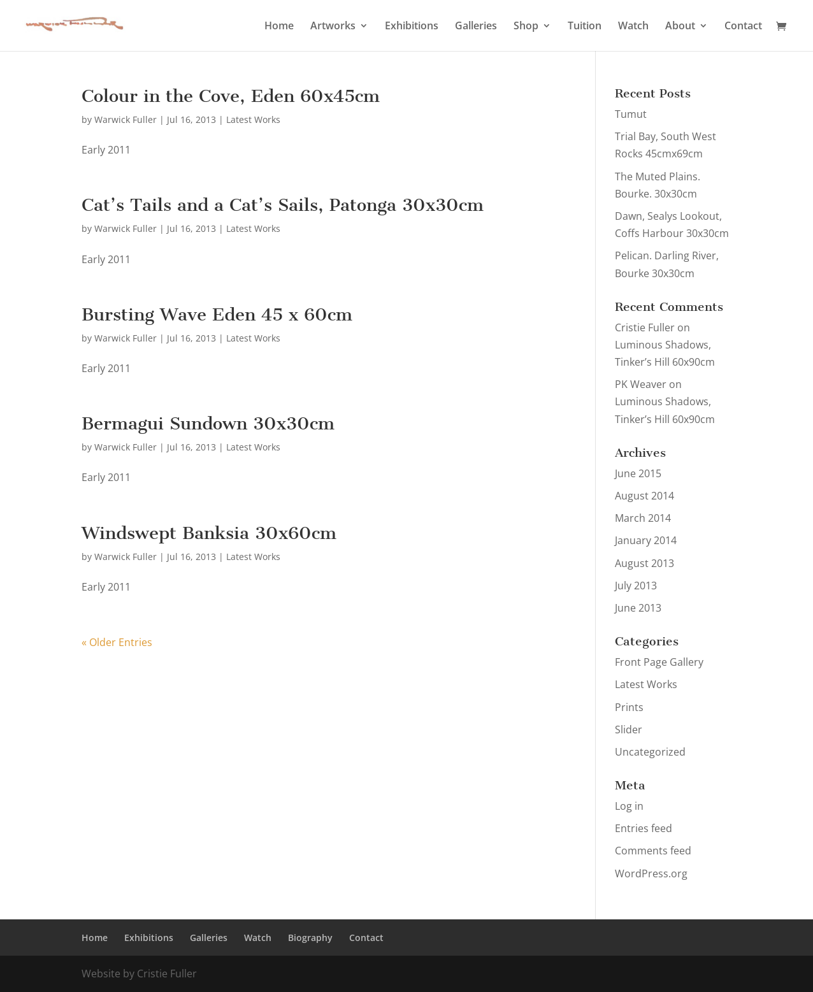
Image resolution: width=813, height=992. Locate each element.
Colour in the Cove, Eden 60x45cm (231, 95)
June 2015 (638, 473)
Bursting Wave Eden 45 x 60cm (217, 314)
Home (279, 26)
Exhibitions (411, 26)
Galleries (476, 26)
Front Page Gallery (659, 662)
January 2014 (646, 540)
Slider (628, 729)
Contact (743, 26)
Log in (629, 806)
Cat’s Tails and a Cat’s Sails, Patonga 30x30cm (283, 204)
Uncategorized (650, 752)
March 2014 (643, 518)
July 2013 (636, 586)
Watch (633, 26)
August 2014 (644, 496)
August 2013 (644, 563)
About (680, 26)
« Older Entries (117, 642)
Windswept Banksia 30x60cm (209, 532)
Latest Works (253, 119)
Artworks (333, 26)
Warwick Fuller (125, 119)
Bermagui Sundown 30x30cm (208, 423)
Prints (629, 707)
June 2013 (638, 608)
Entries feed (643, 828)
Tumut (631, 114)
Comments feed (653, 851)
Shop (526, 26)
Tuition (584, 26)
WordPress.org (651, 873)
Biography (310, 937)
